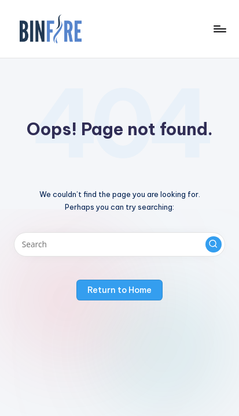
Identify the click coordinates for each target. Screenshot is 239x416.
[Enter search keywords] (119, 244)
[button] (213, 244)
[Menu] (219, 28)
